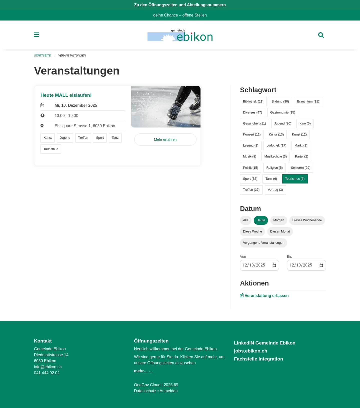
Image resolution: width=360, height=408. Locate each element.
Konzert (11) (251, 134)
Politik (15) (250, 168)
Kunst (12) (299, 134)
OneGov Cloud (147, 385)
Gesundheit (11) (254, 123)
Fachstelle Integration (258, 359)
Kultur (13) (276, 134)
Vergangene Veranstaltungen (263, 242)
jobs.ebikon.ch (250, 351)
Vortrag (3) (275, 190)
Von (243, 256)
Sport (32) (250, 178)
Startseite (42, 55)
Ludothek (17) (276, 145)
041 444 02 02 (47, 373)
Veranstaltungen (72, 55)
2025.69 (171, 385)
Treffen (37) (251, 190)
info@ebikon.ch (48, 367)
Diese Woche (252, 231)
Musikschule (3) (275, 156)
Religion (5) (274, 168)
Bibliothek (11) (253, 101)
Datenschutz (145, 391)
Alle (245, 220)
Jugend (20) (282, 123)
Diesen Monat (280, 231)
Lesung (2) (250, 145)
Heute (260, 220)
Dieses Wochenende (307, 220)
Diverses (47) (252, 112)
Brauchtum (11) (308, 101)
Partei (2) (301, 156)
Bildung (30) (280, 101)
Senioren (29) (300, 168)
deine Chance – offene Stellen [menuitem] (182, 15)
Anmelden (169, 391)
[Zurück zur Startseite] (180, 35)
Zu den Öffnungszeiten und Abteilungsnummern (180, 5)
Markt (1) (300, 145)
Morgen (278, 220)
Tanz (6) (271, 178)
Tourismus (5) (295, 178)
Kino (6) (305, 123)
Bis (289, 256)
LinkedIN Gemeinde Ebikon (265, 343)
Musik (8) (249, 156)
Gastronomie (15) (282, 112)
